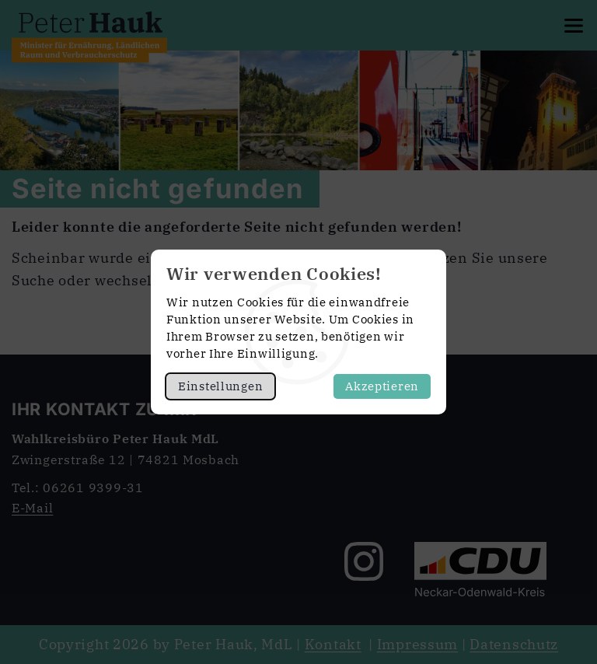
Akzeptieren (382, 386)
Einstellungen (220, 386)
